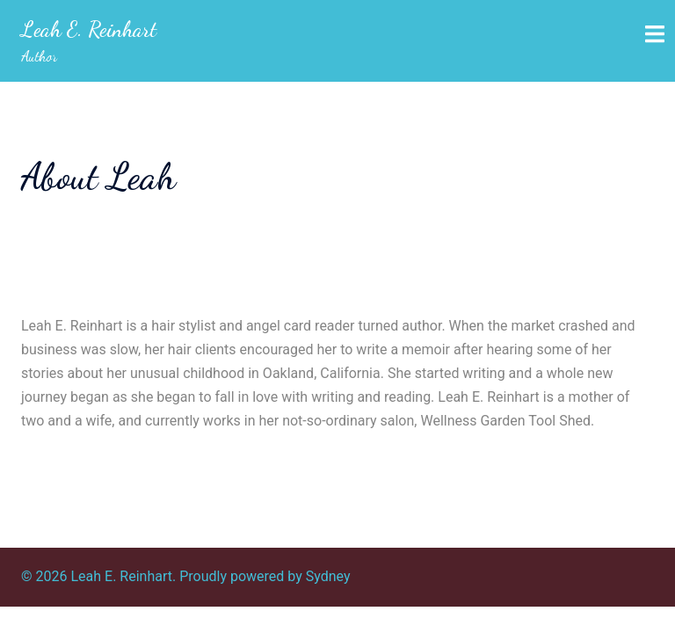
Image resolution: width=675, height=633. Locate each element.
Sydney (328, 576)
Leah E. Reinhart (88, 29)
